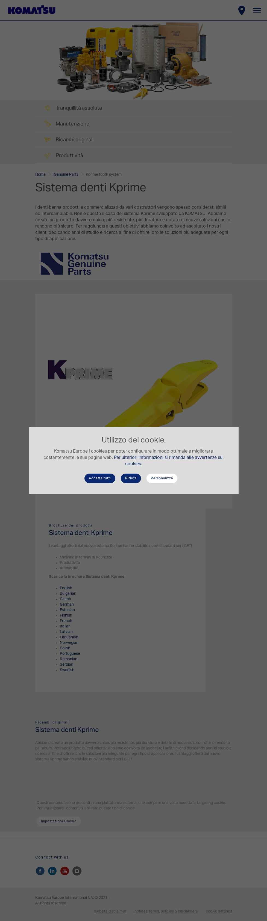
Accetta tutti (100, 478)
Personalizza (162, 478)
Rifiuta (131, 478)
